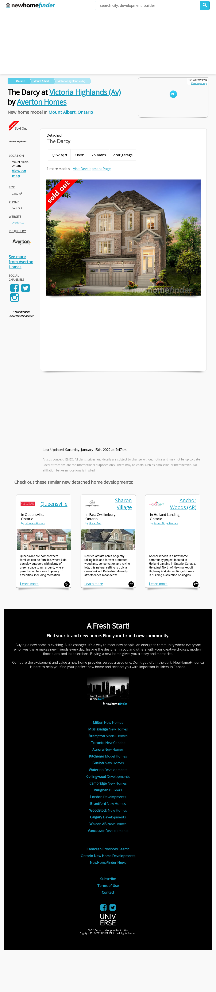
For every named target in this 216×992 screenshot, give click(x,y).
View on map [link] (19, 173)
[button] (205, 5)
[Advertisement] (108, 42)
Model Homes (108, 736)
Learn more (29, 583)
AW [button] (196, 584)
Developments (108, 769)
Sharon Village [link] (123, 504)
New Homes (108, 722)
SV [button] (131, 584)
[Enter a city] (147, 5)
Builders (108, 790)
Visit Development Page (92, 168)
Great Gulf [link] (95, 523)
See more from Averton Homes (21, 261)
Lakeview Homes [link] (35, 523)
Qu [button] (67, 584)
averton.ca (18, 222)
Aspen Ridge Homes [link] (166, 523)
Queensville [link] (54, 503)
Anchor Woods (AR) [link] (183, 504)
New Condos (108, 742)
